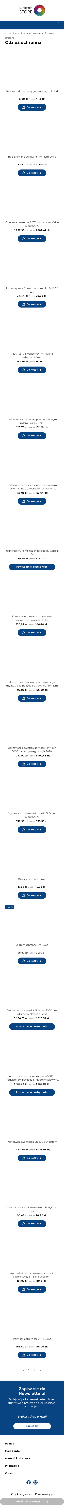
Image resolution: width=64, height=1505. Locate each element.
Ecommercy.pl (44, 1494)
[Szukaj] (24, 25)
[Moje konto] (40, 25)
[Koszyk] (56, 25)
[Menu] (8, 25)
